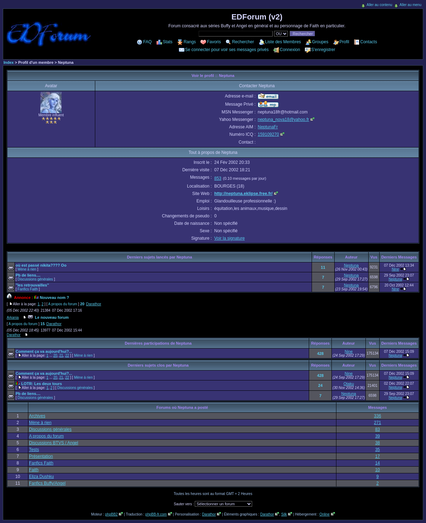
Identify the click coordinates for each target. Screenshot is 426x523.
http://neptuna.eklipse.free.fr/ (243, 193)
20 (82, 304)
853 (217, 178)
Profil (344, 41)
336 (377, 415)
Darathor (93, 304)
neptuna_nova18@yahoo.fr (283, 119)
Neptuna (351, 265)
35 (377, 449)
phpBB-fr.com (156, 514)
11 (323, 267)
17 (377, 456)
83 (377, 429)
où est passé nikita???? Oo (41, 265)
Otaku (348, 384)
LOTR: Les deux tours (41, 384)
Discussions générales (35, 279)
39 (377, 436)
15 (42, 324)
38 (377, 442)
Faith (34, 469)
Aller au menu (410, 5)
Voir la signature (229, 238)
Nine (395, 269)
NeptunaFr (268, 126)
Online (324, 514)
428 (320, 353)
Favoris (214, 41)
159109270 (268, 134)
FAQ (147, 41)
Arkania (13, 317)
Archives (37, 415)
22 (67, 355)
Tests (34, 449)
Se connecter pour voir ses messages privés (227, 49)
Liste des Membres (283, 41)
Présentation (41, 456)
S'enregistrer (323, 49)
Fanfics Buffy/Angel (47, 483)
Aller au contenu (379, 5)
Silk (284, 514)
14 (377, 463)
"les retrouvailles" (32, 285)
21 (61, 355)
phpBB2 (111, 514)
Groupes (320, 41)
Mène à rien (27, 269)
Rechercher (243, 41)
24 (320, 385)
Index (9, 62)
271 (377, 422)
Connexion (290, 49)
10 (377, 469)
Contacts (368, 41)
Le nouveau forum (52, 317)
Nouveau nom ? (54, 297)
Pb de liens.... (28, 275)
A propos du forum (62, 304)
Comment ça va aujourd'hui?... (44, 351)
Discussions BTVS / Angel (53, 442)
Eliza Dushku (41, 476)
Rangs (189, 41)
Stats (167, 41)
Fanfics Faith (28, 289)
